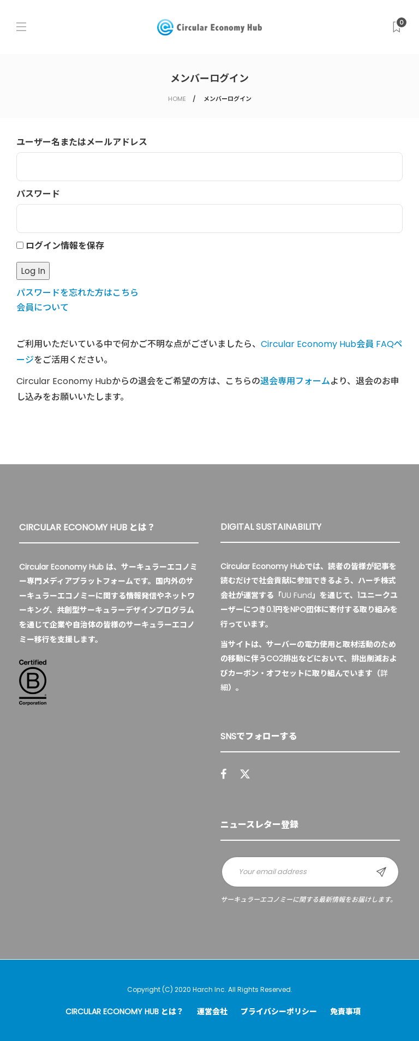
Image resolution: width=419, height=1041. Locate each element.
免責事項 (345, 1011)
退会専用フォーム (295, 381)
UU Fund (297, 595)
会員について (42, 307)
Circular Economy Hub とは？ (124, 1011)
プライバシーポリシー (279, 1011)
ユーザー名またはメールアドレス (81, 142)
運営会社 (212, 1011)
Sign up (381, 872)
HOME (177, 98)
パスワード (38, 194)
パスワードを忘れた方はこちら (77, 292)
